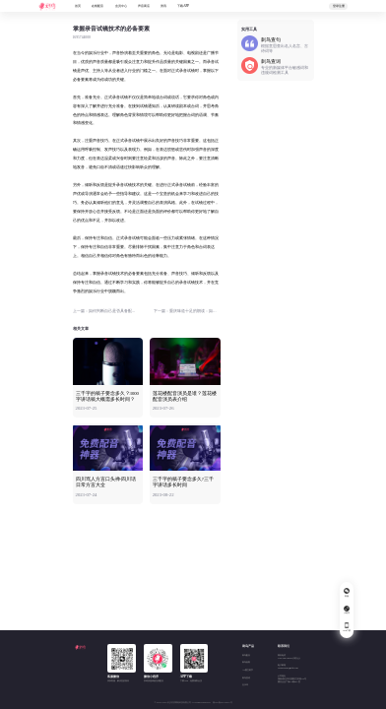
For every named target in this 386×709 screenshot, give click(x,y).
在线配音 (97, 6)
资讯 (163, 6)
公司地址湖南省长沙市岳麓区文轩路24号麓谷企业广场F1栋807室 (291, 679)
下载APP (183, 6)
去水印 (245, 684)
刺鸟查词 (246, 678)
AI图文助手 (247, 670)
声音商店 (144, 6)
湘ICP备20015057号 (222, 702)
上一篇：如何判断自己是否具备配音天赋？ (106, 311)
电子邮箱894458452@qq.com (287, 667)
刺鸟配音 (246, 655)
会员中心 (121, 6)
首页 (78, 6)
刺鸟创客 (246, 662)
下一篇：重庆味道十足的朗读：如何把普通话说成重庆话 (187, 311)
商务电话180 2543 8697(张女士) (288, 657)
